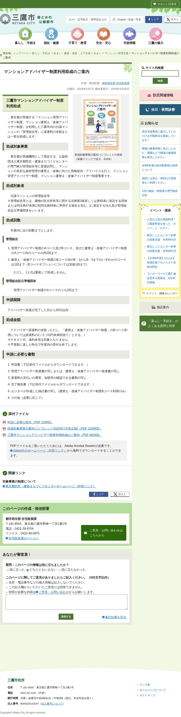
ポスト (172, 19)
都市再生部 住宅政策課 (115, 83)
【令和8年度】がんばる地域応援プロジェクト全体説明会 (161, 262)
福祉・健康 (51, 43)
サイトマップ (147, 670)
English (121, 19)
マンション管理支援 (116, 53)
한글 (130, 19)
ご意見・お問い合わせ (54, 592)
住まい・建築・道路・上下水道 (72, 53)
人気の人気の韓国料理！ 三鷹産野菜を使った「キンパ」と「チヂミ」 (161, 224)
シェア (153, 19)
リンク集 (145, 659)
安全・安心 (103, 43)
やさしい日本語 (167, 3)
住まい (97, 53)
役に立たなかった (72, 569)
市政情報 (129, 43)
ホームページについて (153, 664)
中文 (138, 19)
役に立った (16, 569)
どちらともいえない (41, 569)
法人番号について (52, 678)
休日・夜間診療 (160, 110)
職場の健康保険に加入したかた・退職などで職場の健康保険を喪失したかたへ (159, 153)
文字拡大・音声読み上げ (92, 19)
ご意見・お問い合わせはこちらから (106, 533)
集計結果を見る (115, 620)
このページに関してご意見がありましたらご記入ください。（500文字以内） (58, 577)
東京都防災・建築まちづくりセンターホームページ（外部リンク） (50, 486)
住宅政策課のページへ (23, 538)
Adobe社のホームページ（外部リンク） (40, 450)
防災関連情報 (160, 95)
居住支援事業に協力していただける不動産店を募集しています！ (159, 136)
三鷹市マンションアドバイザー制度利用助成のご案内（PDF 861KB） (52, 435)
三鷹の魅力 (155, 43)
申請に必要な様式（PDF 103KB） (28, 422)
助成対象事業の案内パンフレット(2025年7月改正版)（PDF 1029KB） (52, 428)
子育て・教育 (77, 43)
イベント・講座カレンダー (162, 293)
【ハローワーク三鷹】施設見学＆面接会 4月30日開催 (161, 278)
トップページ (21, 53)
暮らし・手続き (25, 43)
